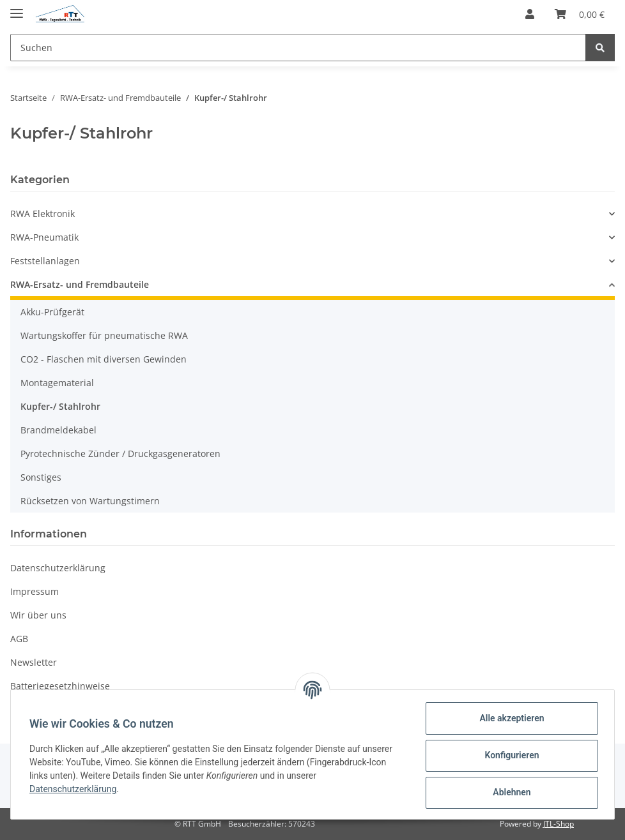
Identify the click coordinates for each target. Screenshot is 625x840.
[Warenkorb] (579, 14)
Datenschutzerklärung (57, 568)
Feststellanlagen (45, 261)
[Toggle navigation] (16, 8)
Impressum (34, 591)
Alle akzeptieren (509, 718)
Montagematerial (57, 383)
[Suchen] (298, 47)
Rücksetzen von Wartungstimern (90, 501)
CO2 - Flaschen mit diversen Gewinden (103, 359)
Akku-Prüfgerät (52, 312)
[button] (529, 14)
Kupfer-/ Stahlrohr (60, 406)
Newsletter (33, 662)
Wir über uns (38, 615)
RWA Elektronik (42, 213)
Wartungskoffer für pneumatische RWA (104, 335)
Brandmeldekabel (58, 430)
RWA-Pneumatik (44, 237)
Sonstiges (40, 477)
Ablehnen (510, 792)
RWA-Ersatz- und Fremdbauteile (79, 284)
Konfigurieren (509, 755)
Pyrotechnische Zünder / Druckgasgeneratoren (120, 453)
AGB (19, 639)
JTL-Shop (558, 823)
